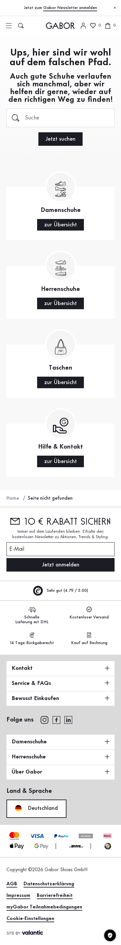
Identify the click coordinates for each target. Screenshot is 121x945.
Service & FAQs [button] (60, 683)
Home (12, 498)
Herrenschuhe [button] (60, 756)
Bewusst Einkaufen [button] (60, 698)
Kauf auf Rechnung (89, 639)
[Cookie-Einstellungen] (110, 935)
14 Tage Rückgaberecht (32, 639)
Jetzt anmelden (60, 564)
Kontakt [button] (60, 668)
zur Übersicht (60, 224)
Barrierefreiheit (55, 895)
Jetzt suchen (60, 139)
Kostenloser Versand (89, 613)
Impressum (18, 895)
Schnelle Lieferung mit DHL (31, 615)
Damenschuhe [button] (60, 741)
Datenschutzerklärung (49, 884)
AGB (11, 884)
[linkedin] (68, 719)
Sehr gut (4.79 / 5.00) (60, 590)
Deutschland (36, 808)
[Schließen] (114, 8)
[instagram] (44, 719)
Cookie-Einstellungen (30, 918)
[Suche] (60, 118)
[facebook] (56, 719)
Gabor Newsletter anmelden (70, 8)
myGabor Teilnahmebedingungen (44, 907)
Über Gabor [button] (60, 771)
